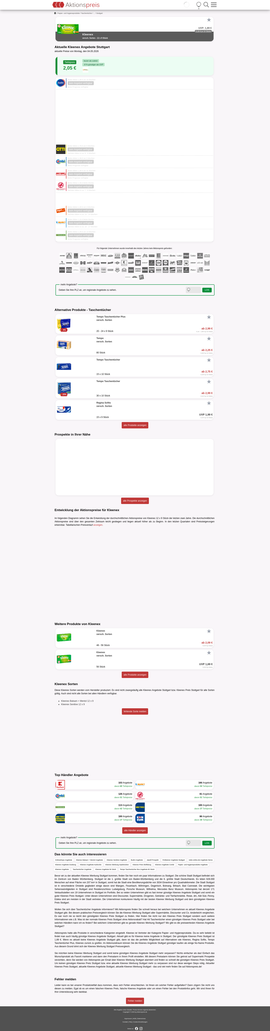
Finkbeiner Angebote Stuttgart (174, 860)
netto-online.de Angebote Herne (201, 860)
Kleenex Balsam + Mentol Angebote (89, 860)
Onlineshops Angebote (63, 860)
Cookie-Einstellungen (140, 1022)
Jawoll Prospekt (153, 860)
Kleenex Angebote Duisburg (65, 865)
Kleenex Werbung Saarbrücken (117, 865)
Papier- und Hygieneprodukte (69, 13)
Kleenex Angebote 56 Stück (105, 869)
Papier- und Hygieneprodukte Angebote (193, 865)
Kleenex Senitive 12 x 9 (73, 704)
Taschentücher (86, 13)
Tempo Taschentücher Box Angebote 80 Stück (137, 869)
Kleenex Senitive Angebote (117, 860)
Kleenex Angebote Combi (164, 865)
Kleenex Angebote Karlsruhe (90, 865)
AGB (134, 1018)
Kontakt (125, 1022)
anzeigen (98, 525)
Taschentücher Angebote (82, 869)
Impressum (128, 1018)
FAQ (130, 1022)
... (94, 13)
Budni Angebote (137, 860)
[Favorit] (209, 20)
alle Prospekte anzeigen (135, 501)
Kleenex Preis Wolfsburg (142, 865)
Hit (148, 919)
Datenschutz (141, 1018)
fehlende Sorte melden (135, 711)
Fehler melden (135, 1001)
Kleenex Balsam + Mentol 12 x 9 (77, 701)
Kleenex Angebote (62, 869)
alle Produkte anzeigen (135, 425)
